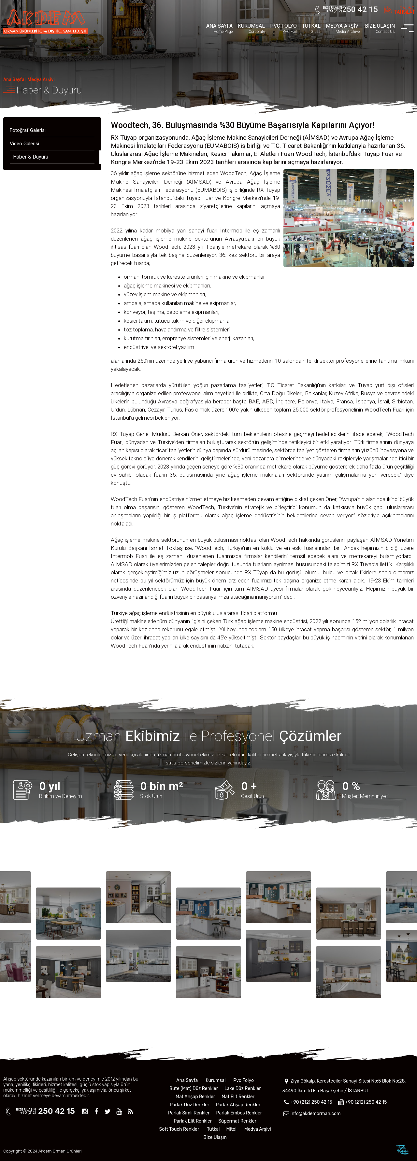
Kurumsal (215, 1080)
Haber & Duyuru (49, 90)
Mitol (231, 1129)
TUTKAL (311, 28)
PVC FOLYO (283, 28)
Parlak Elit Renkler (193, 1121)
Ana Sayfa (13, 79)
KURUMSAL (251, 28)
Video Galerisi (24, 144)
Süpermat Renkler (237, 1121)
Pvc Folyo (243, 1080)
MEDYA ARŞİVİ (343, 28)
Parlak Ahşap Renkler (238, 1105)
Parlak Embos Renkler (239, 1113)
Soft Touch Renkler (179, 1129)
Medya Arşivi (41, 79)
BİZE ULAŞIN (380, 28)
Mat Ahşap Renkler (195, 1096)
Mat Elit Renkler (238, 1096)
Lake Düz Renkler (242, 1088)
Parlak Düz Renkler (189, 1105)
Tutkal (213, 1129)
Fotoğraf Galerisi (28, 130)
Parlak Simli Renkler (189, 1113)
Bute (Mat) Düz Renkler (193, 1088)
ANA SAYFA (219, 28)
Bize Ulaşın (215, 1137)
